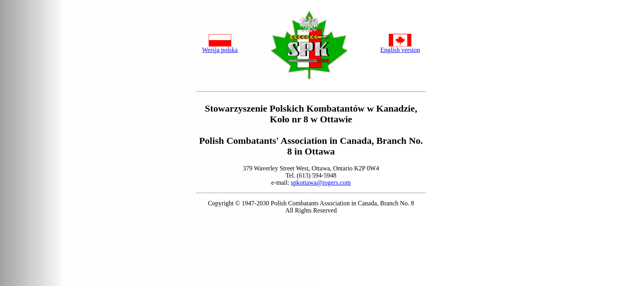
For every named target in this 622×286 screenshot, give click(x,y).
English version (400, 49)
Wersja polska (220, 49)
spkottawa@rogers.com (321, 182)
